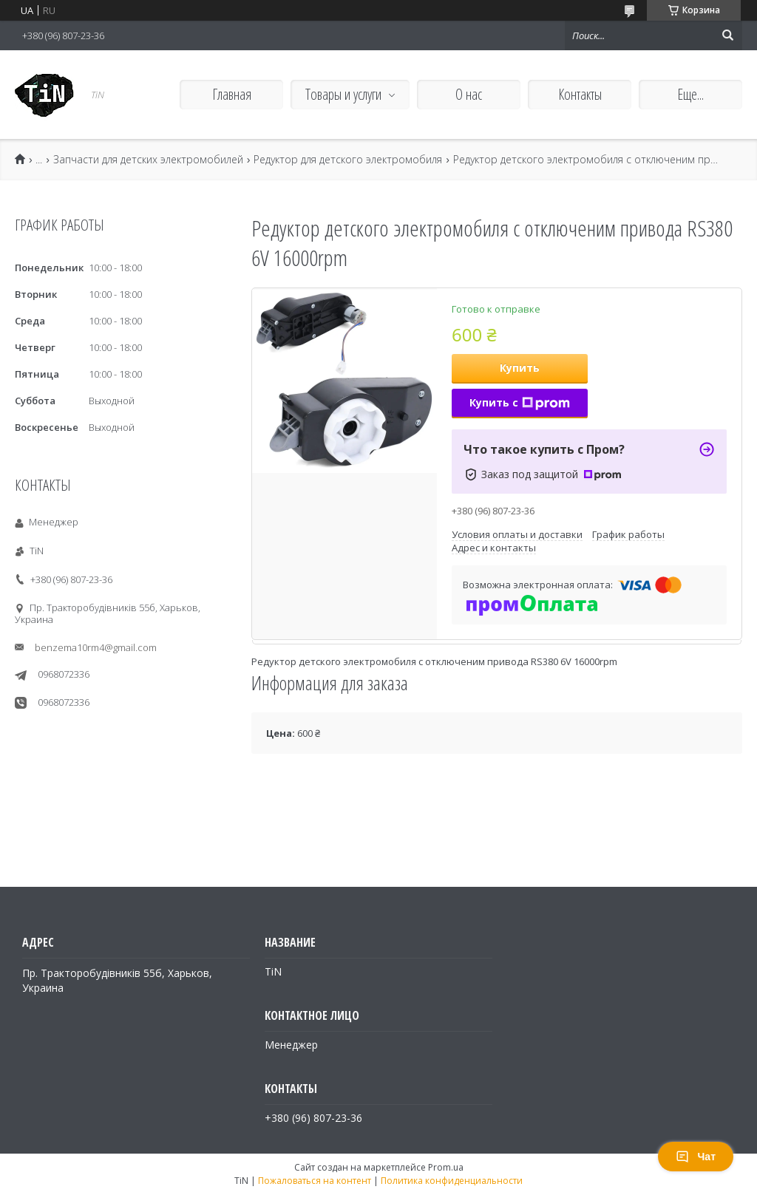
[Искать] (727, 35)
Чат (696, 1156)
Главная (231, 94)
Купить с (519, 402)
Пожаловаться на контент (314, 1180)
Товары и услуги (343, 94)
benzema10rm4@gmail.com (96, 647)
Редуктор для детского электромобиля (348, 160)
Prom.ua (446, 1167)
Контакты (580, 94)
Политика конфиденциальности (452, 1180)
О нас (468, 94)
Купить (520, 368)
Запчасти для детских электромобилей (148, 160)
